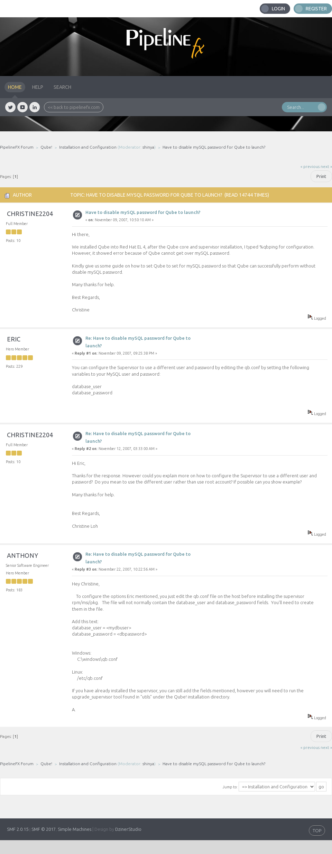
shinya (148, 147)
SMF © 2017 (43, 829)
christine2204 (30, 213)
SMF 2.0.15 (17, 829)
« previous (310, 166)
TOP (317, 830)
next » (326, 166)
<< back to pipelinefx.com (74, 107)
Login (278, 8)
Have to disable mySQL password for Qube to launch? (143, 212)
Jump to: (230, 787)
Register (316, 8)
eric (13, 339)
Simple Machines (74, 829)
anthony (22, 555)
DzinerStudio (128, 829)
